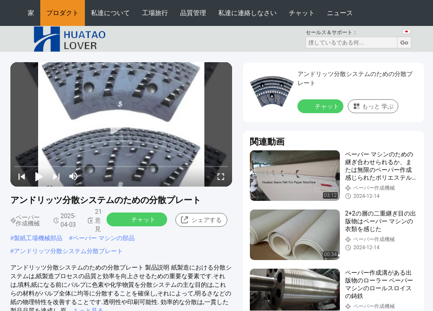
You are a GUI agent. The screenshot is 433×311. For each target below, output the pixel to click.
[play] (121, 124)
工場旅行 (155, 12)
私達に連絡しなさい (247, 12)
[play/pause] (39, 176)
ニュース (340, 12)
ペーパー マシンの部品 (104, 238)
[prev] (21, 176)
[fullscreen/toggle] (220, 176)
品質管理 (193, 12)
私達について (110, 12)
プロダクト (62, 12)
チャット (302, 13)
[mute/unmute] (73, 176)
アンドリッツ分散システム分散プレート (68, 251)
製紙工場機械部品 (38, 238)
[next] (56, 176)
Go (404, 42)
